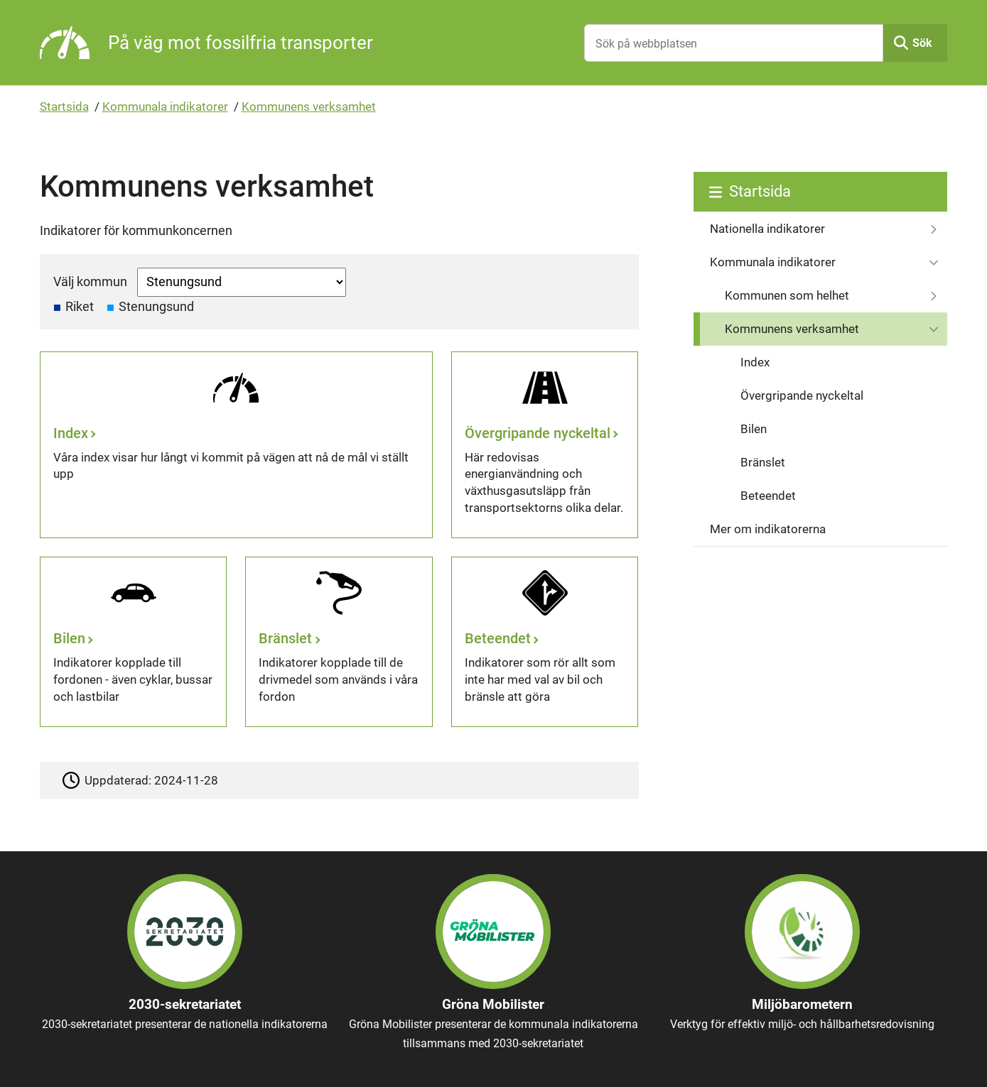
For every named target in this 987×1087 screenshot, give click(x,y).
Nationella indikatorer (767, 229)
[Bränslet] (338, 641)
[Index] (236, 444)
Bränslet (762, 462)
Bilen (753, 429)
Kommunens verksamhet (309, 106)
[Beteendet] (544, 641)
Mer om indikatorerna (768, 529)
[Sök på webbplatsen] (733, 43)
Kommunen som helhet (787, 295)
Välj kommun (90, 281)
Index (755, 362)
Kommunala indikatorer (165, 106)
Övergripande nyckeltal (801, 395)
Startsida (64, 106)
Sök (922, 43)
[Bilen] (133, 641)
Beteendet (768, 495)
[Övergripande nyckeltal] (544, 444)
